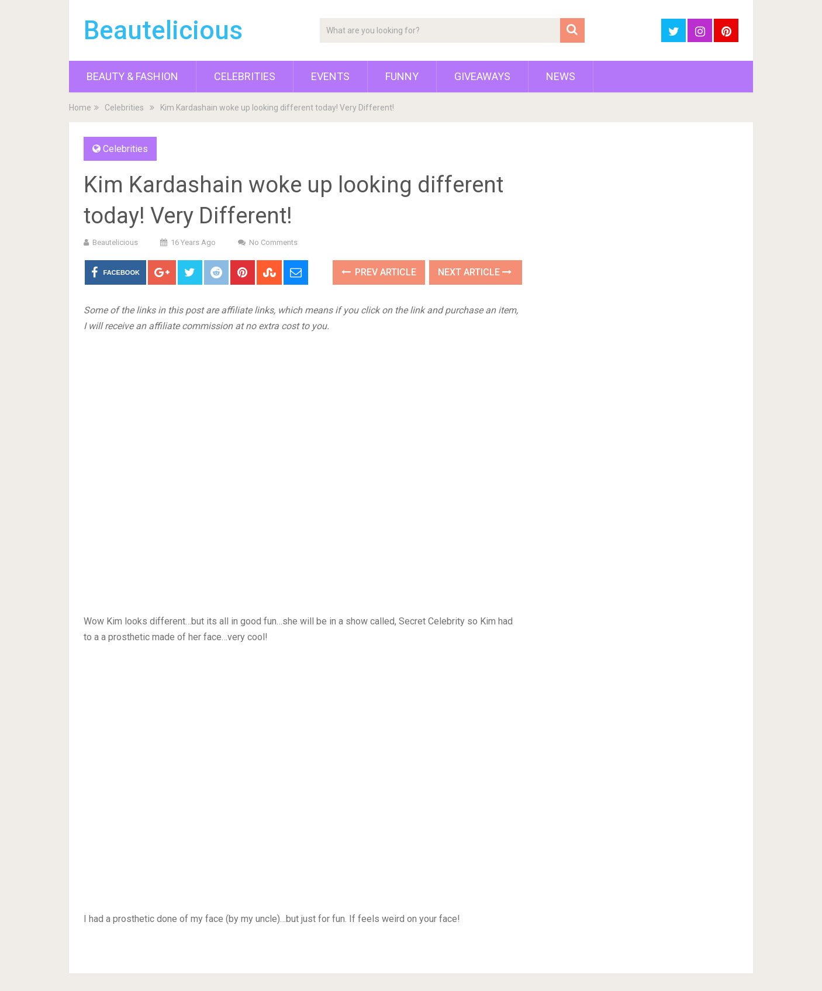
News (560, 76)
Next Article (475, 272)
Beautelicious (163, 30)
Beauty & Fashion (132, 76)
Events (330, 76)
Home (80, 107)
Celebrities (244, 76)
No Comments (273, 242)
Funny (402, 76)
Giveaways (482, 76)
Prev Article (378, 272)
